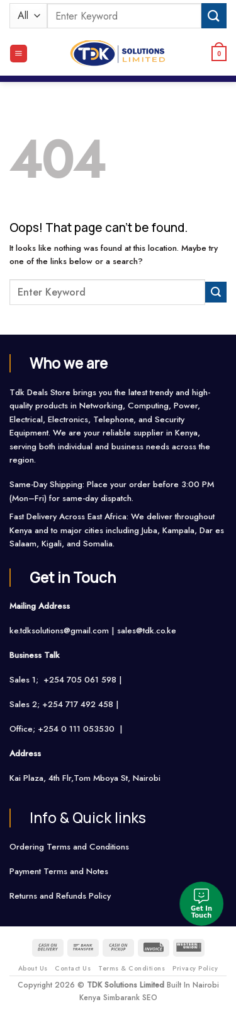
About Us (33, 968)
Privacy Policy (195, 968)
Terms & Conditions (131, 968)
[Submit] (214, 15)
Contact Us (73, 968)
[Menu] (18, 53)
